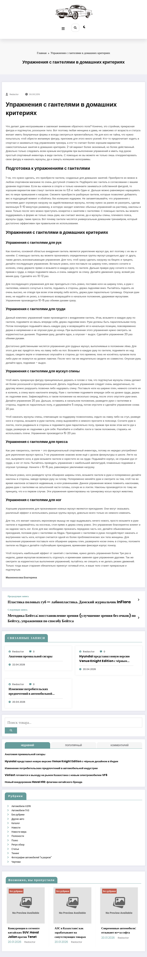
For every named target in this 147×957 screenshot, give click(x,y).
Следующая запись (18, 606)
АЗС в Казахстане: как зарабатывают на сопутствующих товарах (86, 914)
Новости (15, 815)
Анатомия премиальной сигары (30, 650)
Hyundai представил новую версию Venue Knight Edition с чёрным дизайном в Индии (104, 653)
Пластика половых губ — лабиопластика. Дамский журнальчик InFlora (54, 600)
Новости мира (18, 818)
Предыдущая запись (18, 594)
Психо (14, 826)
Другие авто (17, 807)
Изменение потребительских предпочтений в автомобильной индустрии (30, 685)
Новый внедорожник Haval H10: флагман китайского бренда (43, 773)
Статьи (15, 833)
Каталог (15, 811)
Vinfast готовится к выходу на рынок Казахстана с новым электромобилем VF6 (56, 766)
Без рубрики (17, 804)
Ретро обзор (17, 829)
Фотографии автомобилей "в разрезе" (31, 840)
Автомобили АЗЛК (21, 796)
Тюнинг (15, 837)
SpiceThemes (106, 947)
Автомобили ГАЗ (20, 800)
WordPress (69, 947)
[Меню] (64, 26)
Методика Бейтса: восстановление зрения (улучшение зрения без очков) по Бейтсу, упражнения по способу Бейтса (71, 614)
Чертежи (15, 844)
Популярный (73, 736)
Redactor (14, 92)
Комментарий (120, 736)
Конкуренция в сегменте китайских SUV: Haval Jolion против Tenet (39, 914)
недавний (27, 736)
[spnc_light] (83, 27)
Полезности (17, 822)
